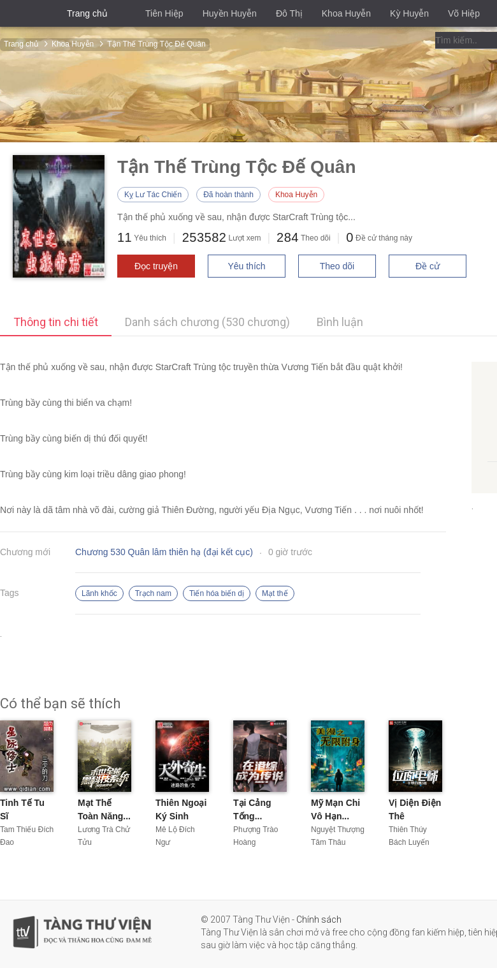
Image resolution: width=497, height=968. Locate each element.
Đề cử (427, 266)
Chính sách (319, 919)
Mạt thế (275, 593)
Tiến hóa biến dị (216, 593)
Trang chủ (87, 13)
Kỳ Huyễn (409, 13)
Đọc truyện (156, 266)
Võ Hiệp (464, 13)
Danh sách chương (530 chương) (207, 322)
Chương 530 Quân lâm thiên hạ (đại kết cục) (164, 552)
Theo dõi (337, 266)
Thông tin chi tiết (55, 322)
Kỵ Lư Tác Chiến (153, 194)
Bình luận (340, 322)
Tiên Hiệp (164, 13)
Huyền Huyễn (230, 13)
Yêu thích (246, 266)
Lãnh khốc (99, 593)
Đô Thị (289, 13)
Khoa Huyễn (346, 13)
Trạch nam (153, 593)
